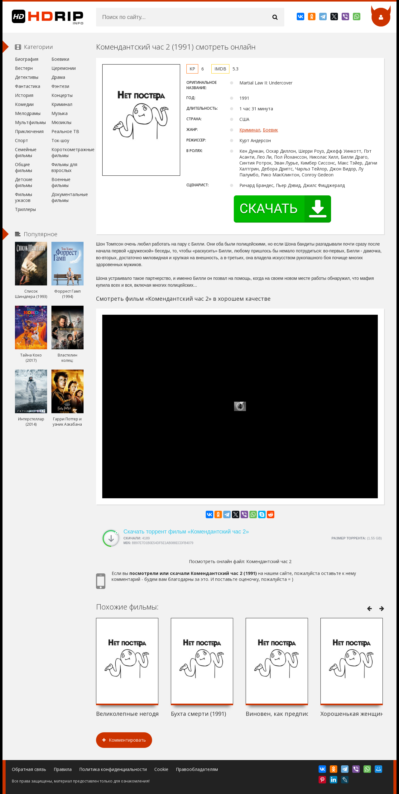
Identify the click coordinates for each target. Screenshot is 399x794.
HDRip (43, 17)
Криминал (249, 130)
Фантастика (27, 86)
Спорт (21, 140)
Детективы (26, 77)
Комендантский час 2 (268, 561)
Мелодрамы (28, 113)
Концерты (62, 95)
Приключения (29, 131)
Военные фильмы (60, 182)
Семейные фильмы (25, 152)
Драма (58, 77)
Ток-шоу (60, 140)
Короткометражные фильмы (67, 152)
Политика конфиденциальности (113, 769)
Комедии (24, 104)
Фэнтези (60, 86)
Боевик (270, 130)
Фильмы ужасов (23, 197)
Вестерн (24, 68)
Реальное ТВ (65, 131)
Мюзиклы (61, 122)
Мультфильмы (30, 122)
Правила (63, 769)
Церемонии (63, 68)
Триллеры (25, 209)
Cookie (161, 769)
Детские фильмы (23, 182)
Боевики (60, 59)
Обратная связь (29, 769)
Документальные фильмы (67, 197)
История (24, 95)
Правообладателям (197, 769)
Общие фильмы (23, 167)
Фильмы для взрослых (64, 167)
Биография (26, 59)
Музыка (59, 113)
